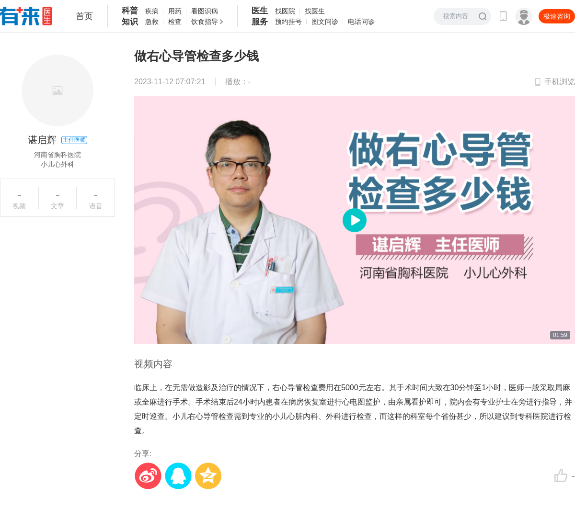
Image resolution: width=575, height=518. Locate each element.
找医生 (315, 11)
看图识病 (204, 11)
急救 (152, 21)
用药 (175, 11)
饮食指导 (204, 21)
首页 (84, 16)
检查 (175, 21)
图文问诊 (324, 21)
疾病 (152, 11)
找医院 (285, 11)
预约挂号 (288, 21)
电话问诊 (361, 21)
